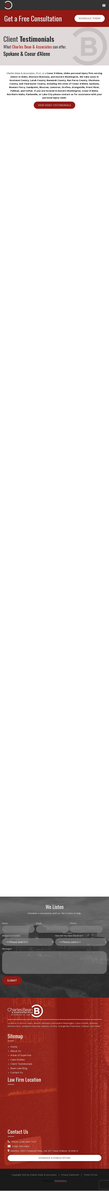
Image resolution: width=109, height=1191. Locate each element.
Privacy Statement (70, 1175)
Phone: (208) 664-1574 (22, 1141)
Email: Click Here (18, 1146)
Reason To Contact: (11, 936)
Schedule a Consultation (54, 1157)
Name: (5, 923)
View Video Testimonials (54, 105)
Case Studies (18, 1059)
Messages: (7, 949)
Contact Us (17, 1072)
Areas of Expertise (21, 1055)
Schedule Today (89, 18)
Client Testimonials (21, 1064)
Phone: (73, 923)
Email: (39, 923)
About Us (16, 1051)
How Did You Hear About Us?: (69, 936)
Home (14, 1046)
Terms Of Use (90, 1175)
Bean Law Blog (19, 1068)
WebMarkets (60, 1181)
